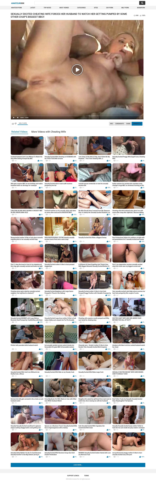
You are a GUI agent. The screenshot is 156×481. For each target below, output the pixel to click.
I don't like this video (15, 124)
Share (128, 123)
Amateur (17, 3)
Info (111, 123)
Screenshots (119, 123)
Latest (32, 7)
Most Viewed (64, 7)
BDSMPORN (141, 7)
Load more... (78, 465)
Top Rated (47, 7)
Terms (86, 475)
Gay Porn (109, 7)
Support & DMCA (73, 475)
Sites (96, 7)
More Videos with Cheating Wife (48, 131)
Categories (81, 7)
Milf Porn (125, 7)
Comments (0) (137, 123)
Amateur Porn (16, 7)
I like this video (13, 124)
